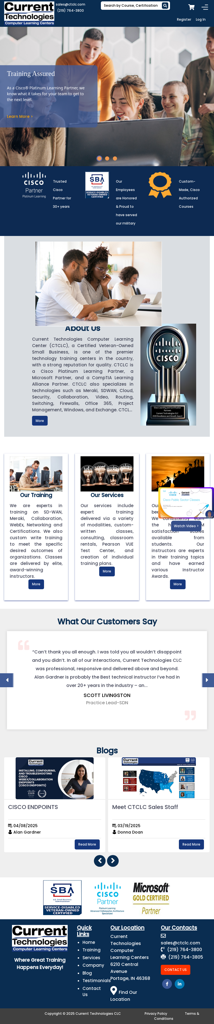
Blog (87, 973)
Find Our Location (123, 995)
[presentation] (7, 680)
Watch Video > (186, 526)
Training (91, 950)
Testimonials (96, 981)
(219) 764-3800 (70, 10)
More (40, 420)
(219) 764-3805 (182, 957)
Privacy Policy (156, 1013)
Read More (87, 844)
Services (91, 958)
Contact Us (175, 969)
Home (88, 942)
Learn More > (20, 116)
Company (93, 965)
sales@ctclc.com (70, 4)
